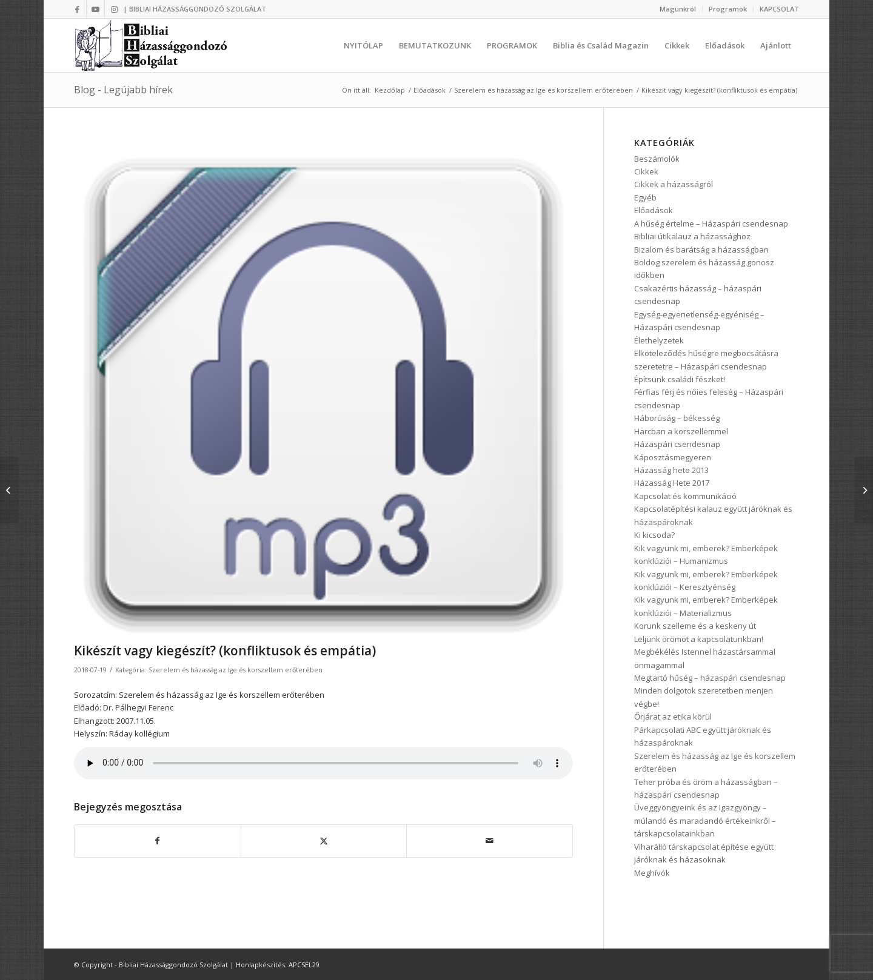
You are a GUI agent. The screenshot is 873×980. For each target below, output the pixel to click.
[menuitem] (678, 9)
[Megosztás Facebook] (158, 840)
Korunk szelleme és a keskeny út (695, 625)
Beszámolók (657, 158)
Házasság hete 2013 (671, 470)
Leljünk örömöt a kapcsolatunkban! (698, 639)
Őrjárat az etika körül (673, 716)
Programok (728, 8)
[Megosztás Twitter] (324, 840)
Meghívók (652, 872)
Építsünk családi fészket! (679, 379)
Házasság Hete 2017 (671, 482)
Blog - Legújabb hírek (123, 89)
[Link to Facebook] (77, 9)
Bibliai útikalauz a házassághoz (692, 236)
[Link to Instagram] (114, 9)
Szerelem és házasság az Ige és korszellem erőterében (236, 670)
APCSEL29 (304, 964)
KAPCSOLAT (779, 8)
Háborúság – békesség (677, 417)
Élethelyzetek (659, 340)
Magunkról (678, 8)
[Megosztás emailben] (489, 840)
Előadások (653, 210)
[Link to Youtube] (95, 9)
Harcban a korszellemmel (681, 431)
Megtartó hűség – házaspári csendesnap (710, 677)
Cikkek (646, 171)
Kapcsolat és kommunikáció (685, 496)
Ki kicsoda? (654, 534)
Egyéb (645, 197)
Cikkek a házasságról (673, 184)
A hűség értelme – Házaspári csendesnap (711, 223)
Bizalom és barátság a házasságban (701, 249)
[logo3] (153, 45)
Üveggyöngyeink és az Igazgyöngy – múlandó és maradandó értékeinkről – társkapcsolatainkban (705, 820)
